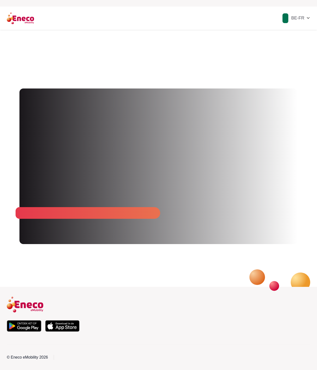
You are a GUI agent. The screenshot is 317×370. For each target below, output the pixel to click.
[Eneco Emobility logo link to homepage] (20, 18)
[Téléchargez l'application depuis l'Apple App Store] (62, 326)
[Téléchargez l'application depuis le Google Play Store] (24, 326)
